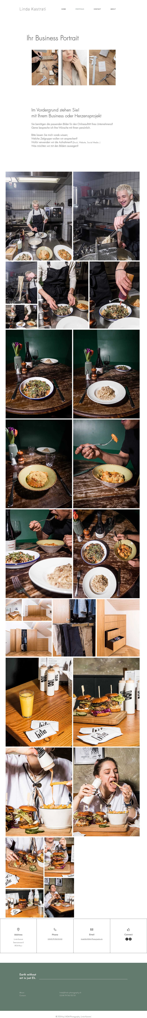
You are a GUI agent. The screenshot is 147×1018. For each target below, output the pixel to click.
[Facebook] (127, 939)
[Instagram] (130, 939)
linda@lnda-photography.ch (70, 992)
